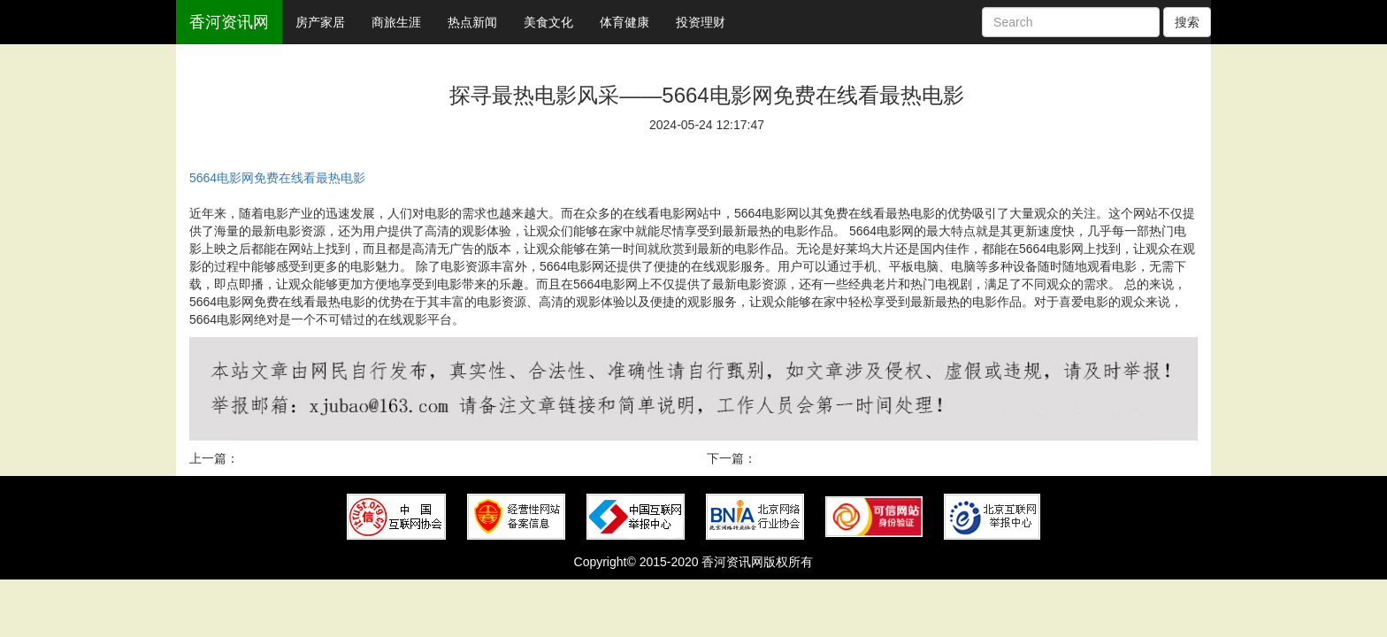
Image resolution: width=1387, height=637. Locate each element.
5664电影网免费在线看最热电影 (277, 178)
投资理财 (700, 22)
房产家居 (320, 22)
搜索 (1187, 22)
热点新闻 (472, 22)
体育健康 (624, 22)
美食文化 (548, 22)
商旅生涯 (396, 22)
